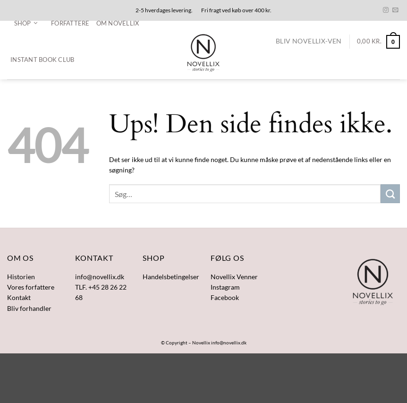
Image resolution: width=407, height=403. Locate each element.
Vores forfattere (30, 287)
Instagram (225, 287)
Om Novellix (117, 23)
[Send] (390, 193)
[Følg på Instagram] (386, 10)
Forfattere (70, 23)
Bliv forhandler (29, 308)
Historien (21, 277)
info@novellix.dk (228, 342)
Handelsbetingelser (171, 277)
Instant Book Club (42, 59)
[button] (25, 23)
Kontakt (19, 297)
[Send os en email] (395, 10)
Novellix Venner (234, 277)
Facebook (225, 297)
